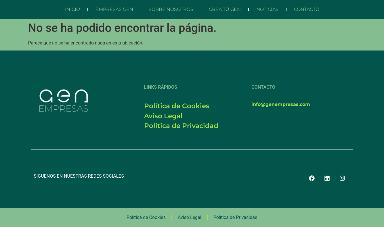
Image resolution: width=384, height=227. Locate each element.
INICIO (72, 9)
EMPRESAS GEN (114, 9)
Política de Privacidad (235, 217)
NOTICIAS (267, 9)
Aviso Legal (189, 217)
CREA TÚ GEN (225, 9)
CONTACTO (306, 9)
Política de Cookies (146, 217)
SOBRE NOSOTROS (171, 9)
